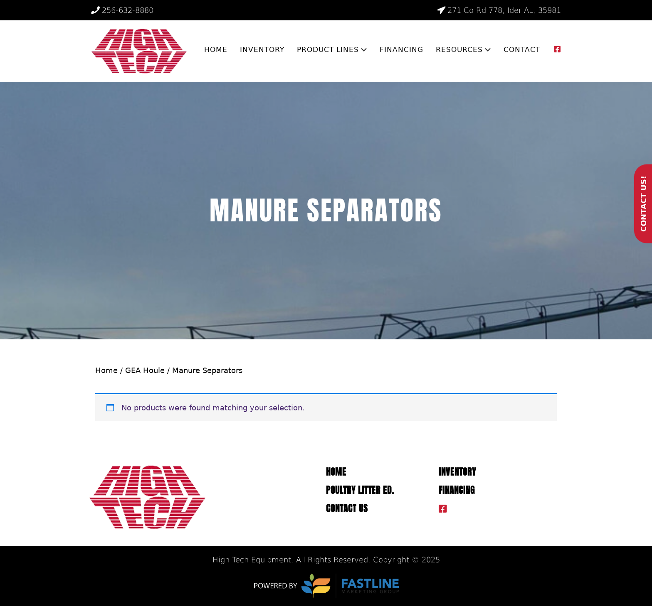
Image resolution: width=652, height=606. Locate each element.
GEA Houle (145, 370)
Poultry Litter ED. (360, 490)
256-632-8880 (122, 10)
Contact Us (347, 508)
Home (106, 370)
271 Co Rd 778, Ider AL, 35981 (499, 10)
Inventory (457, 472)
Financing (457, 490)
